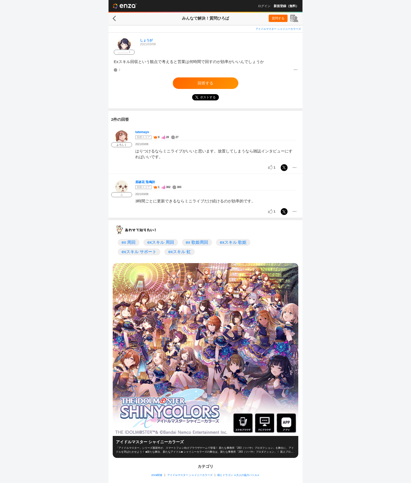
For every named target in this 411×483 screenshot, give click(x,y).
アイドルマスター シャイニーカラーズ (278, 28)
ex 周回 (129, 242)
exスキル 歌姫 (233, 242)
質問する (278, 18)
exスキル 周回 (160, 242)
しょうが (146, 40)
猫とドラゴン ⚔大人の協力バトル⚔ (238, 475)
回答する (205, 83)
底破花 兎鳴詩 (145, 182)
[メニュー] (295, 70)
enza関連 (157, 475)
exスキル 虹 (179, 251)
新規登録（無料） (286, 6)
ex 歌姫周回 (197, 242)
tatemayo (142, 132)
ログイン (264, 6)
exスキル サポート (139, 251)
